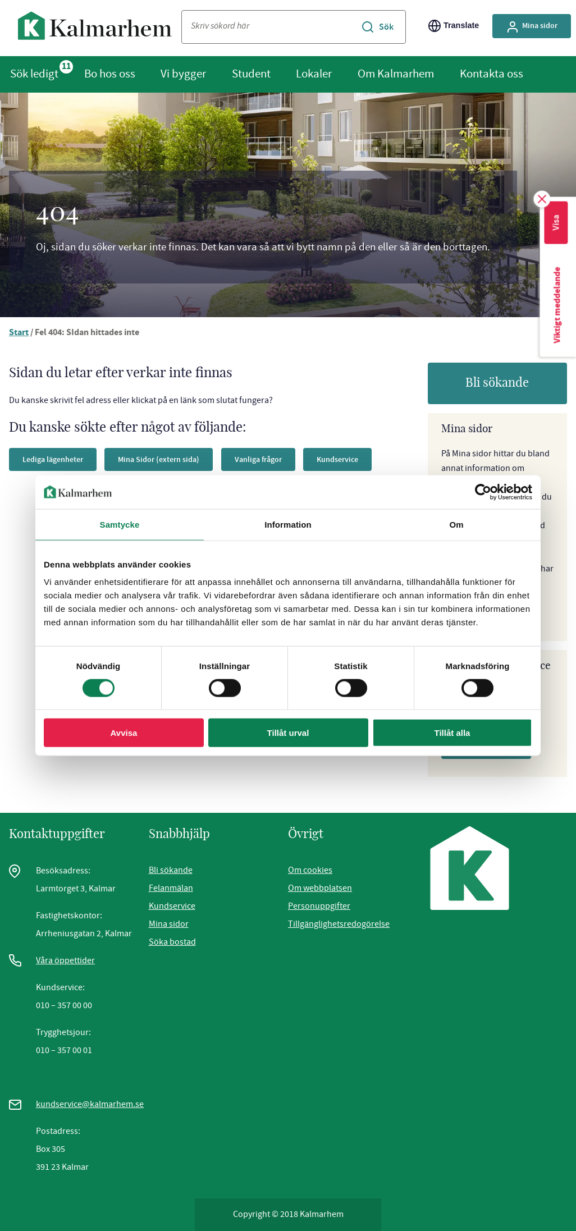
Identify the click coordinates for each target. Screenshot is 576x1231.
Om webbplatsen (320, 888)
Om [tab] (456, 524)
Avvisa (124, 733)
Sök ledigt (34, 73)
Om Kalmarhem (396, 73)
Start (19, 333)
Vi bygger (183, 73)
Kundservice (172, 906)
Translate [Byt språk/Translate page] (453, 26)
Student (251, 73)
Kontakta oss (491, 73)
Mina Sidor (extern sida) (172, 459)
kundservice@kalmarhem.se (90, 1104)
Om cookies (310, 870)
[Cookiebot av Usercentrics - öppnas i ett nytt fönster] (483, 491)
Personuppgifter (319, 906)
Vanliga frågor (280, 459)
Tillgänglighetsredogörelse (339, 924)
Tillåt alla (452, 733)
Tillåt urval (288, 733)
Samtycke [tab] (120, 524)
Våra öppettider (65, 960)
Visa (555, 224)
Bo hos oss (109, 73)
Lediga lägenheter (57, 459)
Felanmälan (171, 888)
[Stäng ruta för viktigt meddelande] (542, 199)
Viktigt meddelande (558, 310)
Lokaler (314, 73)
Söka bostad (172, 942)
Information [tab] (288, 524)
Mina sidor (169, 924)
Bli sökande (497, 383)
